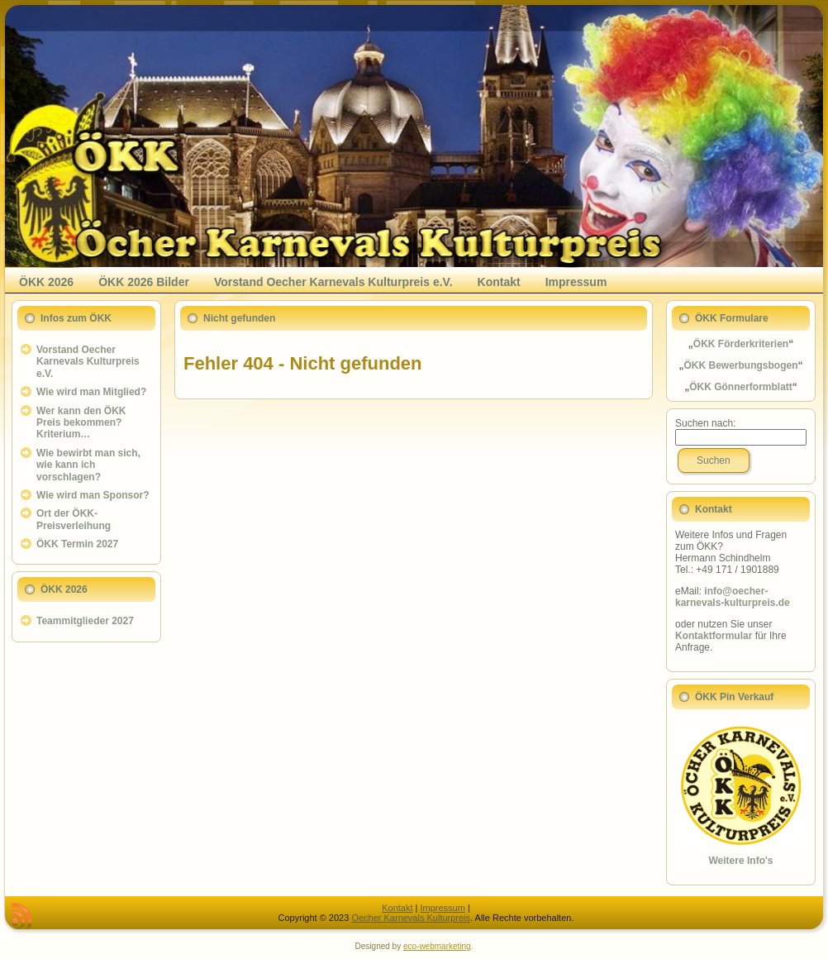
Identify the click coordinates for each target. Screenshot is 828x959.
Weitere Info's (741, 860)
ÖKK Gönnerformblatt (740, 387)
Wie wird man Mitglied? (91, 392)
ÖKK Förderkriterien (740, 344)
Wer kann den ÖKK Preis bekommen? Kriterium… (81, 423)
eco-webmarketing (437, 946)
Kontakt (397, 908)
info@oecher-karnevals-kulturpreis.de (732, 596)
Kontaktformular (713, 636)
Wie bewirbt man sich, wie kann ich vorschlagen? (88, 465)
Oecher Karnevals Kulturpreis (410, 918)
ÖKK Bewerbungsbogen (740, 365)
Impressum (442, 908)
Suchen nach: (705, 423)
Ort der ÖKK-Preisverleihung (73, 519)
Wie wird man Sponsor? (93, 495)
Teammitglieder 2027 (85, 621)
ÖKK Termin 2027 (77, 544)
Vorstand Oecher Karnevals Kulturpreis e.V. (88, 361)
